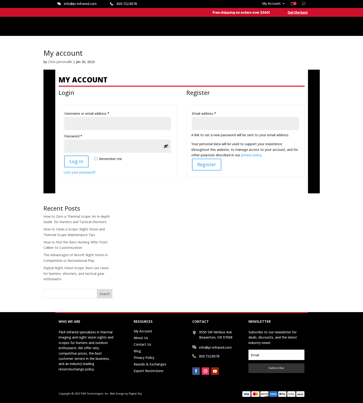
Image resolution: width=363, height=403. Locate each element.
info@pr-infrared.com (80, 3)
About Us (141, 337)
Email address (210, 113)
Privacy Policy (144, 357)
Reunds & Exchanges (150, 364)
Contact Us (142, 344)
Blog (137, 351)
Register (206, 164)
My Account (271, 4)
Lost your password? (80, 172)
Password (79, 135)
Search (104, 294)
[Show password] (166, 146)
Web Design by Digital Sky (126, 393)
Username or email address (93, 113)
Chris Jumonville (60, 61)
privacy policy (251, 155)
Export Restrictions (148, 371)
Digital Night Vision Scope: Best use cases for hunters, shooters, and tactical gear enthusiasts (76, 273)
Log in (76, 161)
